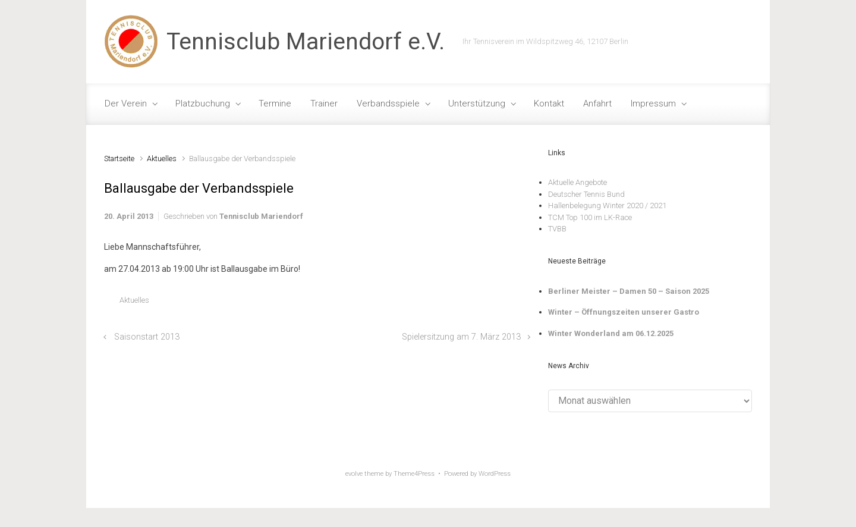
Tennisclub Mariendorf (261, 216)
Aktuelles (162, 158)
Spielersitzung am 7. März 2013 (461, 337)
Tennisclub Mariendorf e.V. (305, 41)
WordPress (495, 474)
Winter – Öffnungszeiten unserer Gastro (623, 312)
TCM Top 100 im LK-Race (590, 217)
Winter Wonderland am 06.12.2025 (611, 333)
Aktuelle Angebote (577, 182)
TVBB (557, 228)
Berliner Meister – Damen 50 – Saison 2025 (628, 291)
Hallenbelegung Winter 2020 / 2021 (607, 205)
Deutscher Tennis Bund (586, 194)
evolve (354, 474)
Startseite (119, 158)
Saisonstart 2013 (147, 337)
